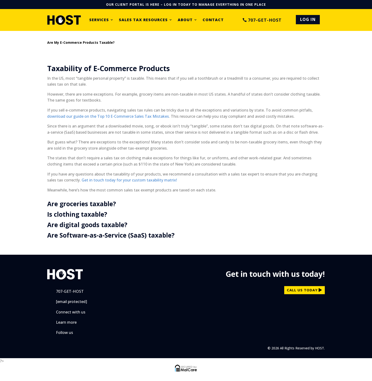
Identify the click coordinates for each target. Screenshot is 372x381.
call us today (302, 290)
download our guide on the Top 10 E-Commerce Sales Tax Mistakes (108, 116)
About (185, 20)
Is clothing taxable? (77, 214)
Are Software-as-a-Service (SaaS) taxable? (111, 235)
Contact (213, 20)
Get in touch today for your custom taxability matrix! (129, 180)
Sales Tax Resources (143, 20)
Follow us (64, 332)
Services (99, 20)
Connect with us (70, 312)
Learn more (66, 322)
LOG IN (308, 19)
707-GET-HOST (265, 20)
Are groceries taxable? (81, 204)
